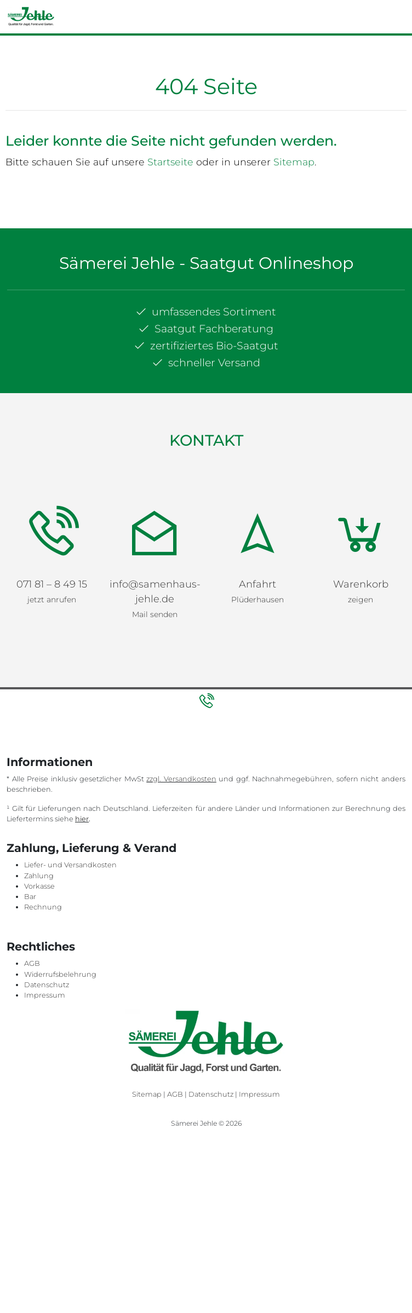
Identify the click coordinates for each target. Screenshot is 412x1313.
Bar (30, 896)
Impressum (44, 995)
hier (82, 819)
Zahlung (39, 876)
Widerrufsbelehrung (60, 974)
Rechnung (43, 907)
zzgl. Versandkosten (181, 779)
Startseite (170, 162)
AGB (32, 963)
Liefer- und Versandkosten (70, 865)
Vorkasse (39, 886)
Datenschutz (46, 985)
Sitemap (293, 162)
